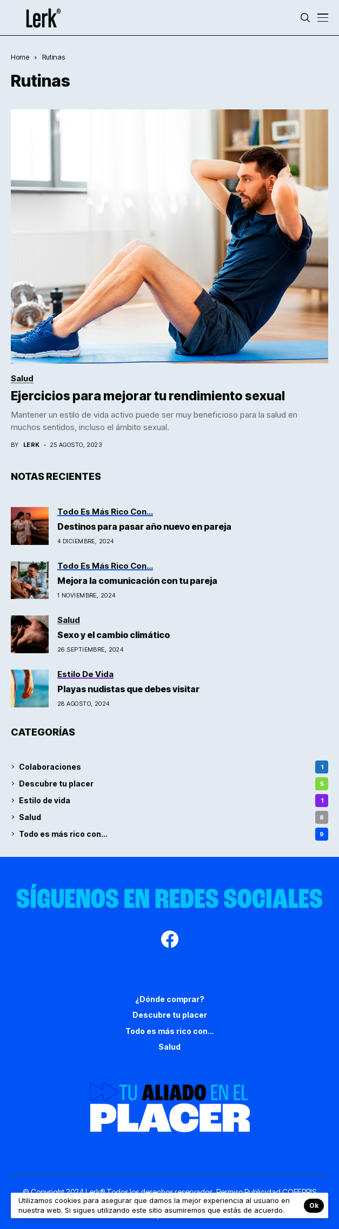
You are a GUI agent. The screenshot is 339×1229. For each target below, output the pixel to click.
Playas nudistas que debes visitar (129, 689)
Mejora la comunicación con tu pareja (137, 580)
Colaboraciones (173, 766)
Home (20, 57)
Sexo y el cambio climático (114, 634)
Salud (173, 817)
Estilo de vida (173, 800)
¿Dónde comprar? (169, 999)
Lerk (31, 444)
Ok (313, 1205)
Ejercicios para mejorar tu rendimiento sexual (148, 396)
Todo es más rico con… (173, 834)
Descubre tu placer (173, 783)
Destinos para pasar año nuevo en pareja (144, 526)
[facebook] (169, 941)
